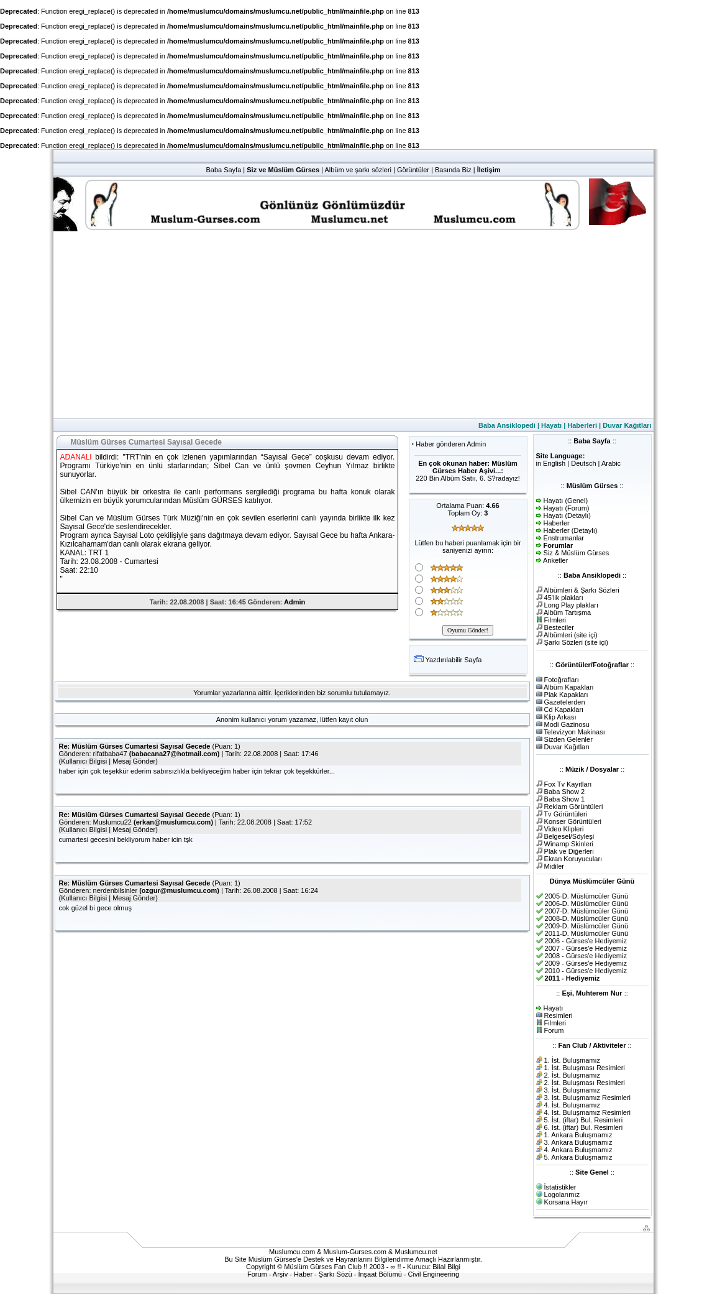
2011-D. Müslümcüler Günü (587, 933)
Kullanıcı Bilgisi (84, 761)
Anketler (555, 560)
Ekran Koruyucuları (573, 858)
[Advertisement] (353, 325)
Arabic (611, 463)
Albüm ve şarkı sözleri (357, 169)
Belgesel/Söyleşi (569, 836)
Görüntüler (413, 169)
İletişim (489, 169)
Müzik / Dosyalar (592, 769)
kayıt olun (353, 719)
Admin (294, 602)
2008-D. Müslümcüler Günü (587, 918)
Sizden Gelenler (568, 739)
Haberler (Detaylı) (571, 530)
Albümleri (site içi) (571, 635)
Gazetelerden (564, 702)
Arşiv (280, 1274)
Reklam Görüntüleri (573, 806)
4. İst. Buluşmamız (572, 1105)
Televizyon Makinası (574, 732)
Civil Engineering (434, 1274)
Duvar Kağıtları (627, 425)
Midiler (554, 866)
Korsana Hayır (566, 1202)
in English (551, 463)
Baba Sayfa (223, 169)
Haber (303, 1274)
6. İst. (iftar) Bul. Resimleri (583, 1127)
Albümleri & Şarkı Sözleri (581, 590)
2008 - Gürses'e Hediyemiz (586, 955)
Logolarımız (562, 1194)
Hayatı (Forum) (567, 508)
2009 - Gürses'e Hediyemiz (586, 963)
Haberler (557, 523)
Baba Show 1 (564, 799)
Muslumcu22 (112, 822)
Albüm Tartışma (567, 612)
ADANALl (76, 457)
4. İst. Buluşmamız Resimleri (587, 1112)
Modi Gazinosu (567, 724)
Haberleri (582, 425)
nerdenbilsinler (115, 890)
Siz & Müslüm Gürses (576, 553)
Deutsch (583, 463)
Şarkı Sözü (335, 1274)
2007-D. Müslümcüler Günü (587, 911)
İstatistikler (560, 1187)
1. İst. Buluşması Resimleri (584, 1067)
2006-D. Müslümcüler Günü (587, 903)
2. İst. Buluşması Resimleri (584, 1082)
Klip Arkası (560, 717)
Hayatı (551, 425)
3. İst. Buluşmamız (572, 1090)
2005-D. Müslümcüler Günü (587, 896)
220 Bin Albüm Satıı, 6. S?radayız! (468, 478)
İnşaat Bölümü (379, 1274)
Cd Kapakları (564, 709)
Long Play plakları (571, 605)
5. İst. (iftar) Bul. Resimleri (583, 1120)
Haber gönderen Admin (451, 444)
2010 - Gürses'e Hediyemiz (586, 970)
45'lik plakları (563, 597)
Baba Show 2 (564, 791)
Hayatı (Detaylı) (567, 515)
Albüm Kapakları (569, 687)
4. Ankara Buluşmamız (578, 1149)
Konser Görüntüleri (572, 821)
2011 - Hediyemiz (572, 978)
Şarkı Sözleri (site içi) (576, 642)
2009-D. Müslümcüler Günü (587, 926)
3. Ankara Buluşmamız (578, 1142)
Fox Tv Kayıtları (568, 784)
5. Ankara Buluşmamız (578, 1157)
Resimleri (558, 1015)
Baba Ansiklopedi (507, 425)
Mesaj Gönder (133, 761)
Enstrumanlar (564, 538)
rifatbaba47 (110, 753)
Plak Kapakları (566, 694)
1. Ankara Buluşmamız (578, 1135)
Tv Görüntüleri (565, 814)
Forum (554, 1030)
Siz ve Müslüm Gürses (283, 169)
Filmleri (555, 620)
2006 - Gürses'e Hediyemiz (586, 941)
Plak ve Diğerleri (569, 851)
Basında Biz (453, 169)
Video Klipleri (564, 829)
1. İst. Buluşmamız (572, 1060)
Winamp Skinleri (568, 844)
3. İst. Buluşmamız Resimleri (587, 1097)
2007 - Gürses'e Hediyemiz (586, 948)
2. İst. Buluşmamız (572, 1075)
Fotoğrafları (561, 679)
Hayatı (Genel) (566, 500)
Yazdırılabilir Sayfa (453, 659)
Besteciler (559, 627)
